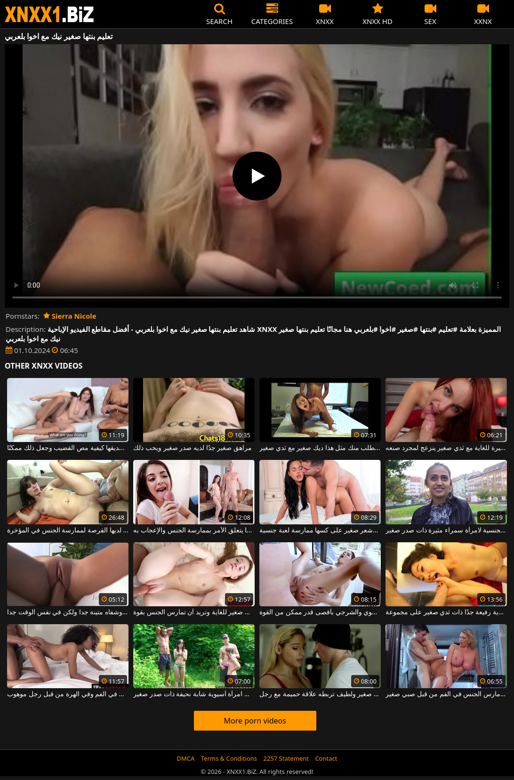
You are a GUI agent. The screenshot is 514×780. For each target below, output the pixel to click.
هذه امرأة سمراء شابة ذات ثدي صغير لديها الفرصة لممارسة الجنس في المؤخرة (67, 530)
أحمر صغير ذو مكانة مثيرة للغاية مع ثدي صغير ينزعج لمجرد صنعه (446, 448)
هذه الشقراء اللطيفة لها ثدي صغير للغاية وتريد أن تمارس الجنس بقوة (193, 612)
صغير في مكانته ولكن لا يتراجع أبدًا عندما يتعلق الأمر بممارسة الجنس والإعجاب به (193, 530)
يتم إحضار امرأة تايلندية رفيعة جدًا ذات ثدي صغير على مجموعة (446, 612)
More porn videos (255, 721)
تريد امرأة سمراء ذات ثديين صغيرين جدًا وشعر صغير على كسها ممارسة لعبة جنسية (319, 530)
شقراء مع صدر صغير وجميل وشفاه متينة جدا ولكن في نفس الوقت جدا (67, 612)
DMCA (186, 758)
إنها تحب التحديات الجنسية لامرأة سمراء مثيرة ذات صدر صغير (446, 530)
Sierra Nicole (69, 316)
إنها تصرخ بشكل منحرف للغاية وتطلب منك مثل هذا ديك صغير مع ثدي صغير (319, 448)
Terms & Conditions (229, 758)
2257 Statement (286, 758)
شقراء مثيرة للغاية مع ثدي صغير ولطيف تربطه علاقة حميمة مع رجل (319, 694)
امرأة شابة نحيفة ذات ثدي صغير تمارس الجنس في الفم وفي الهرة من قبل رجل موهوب (67, 694)
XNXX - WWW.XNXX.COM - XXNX (49, 14)
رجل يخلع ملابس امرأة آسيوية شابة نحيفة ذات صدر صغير (193, 694)
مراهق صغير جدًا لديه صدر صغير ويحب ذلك (192, 448)
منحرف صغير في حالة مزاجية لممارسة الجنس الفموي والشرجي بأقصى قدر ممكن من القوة (319, 612)
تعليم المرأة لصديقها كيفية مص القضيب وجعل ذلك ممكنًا (67, 448)
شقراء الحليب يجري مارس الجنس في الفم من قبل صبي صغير (446, 694)
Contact (326, 758)
